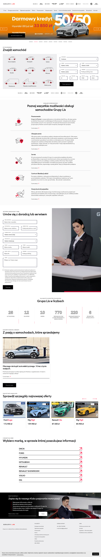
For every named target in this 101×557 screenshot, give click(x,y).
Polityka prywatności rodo (84, 527)
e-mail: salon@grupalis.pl (62, 529)
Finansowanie (40, 10)
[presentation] (3, 29)
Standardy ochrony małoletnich (85, 534)
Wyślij (43, 515)
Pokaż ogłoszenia (66, 84)
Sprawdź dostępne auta (16, 35)
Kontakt (95, 10)
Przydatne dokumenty (39, 542)
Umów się (8, 288)
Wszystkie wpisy (9, 386)
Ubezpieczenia (48, 10)
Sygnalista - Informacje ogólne (85, 532)
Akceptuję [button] (95, 554)
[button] (91, 554)
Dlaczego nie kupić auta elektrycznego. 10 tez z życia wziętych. (24, 368)
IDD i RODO (37, 544)
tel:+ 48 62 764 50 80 (61, 527)
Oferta (33, 10)
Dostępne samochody (13, 10)
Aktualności (89, 10)
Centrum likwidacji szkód (65, 10)
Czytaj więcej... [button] (20, 554)
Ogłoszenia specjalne (25, 10)
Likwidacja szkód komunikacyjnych (42, 536)
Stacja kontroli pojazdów (78, 10)
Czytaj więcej (35, 128)
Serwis (55, 10)
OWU (36, 540)
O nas (5, 10)
